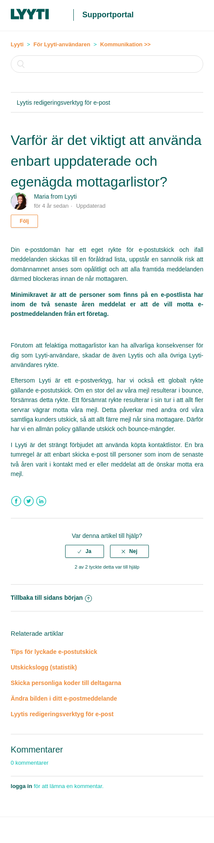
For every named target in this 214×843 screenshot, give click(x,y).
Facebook (16, 501)
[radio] (84, 551)
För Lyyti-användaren (62, 44)
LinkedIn (41, 501)
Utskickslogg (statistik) (44, 667)
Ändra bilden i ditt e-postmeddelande (64, 698)
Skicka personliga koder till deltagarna (66, 682)
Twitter (28, 501)
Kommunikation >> (125, 44)
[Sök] (107, 64)
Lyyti (17, 44)
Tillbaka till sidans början (51, 597)
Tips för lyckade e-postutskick (54, 651)
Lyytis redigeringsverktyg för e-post (63, 102)
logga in (21, 786)
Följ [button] (24, 221)
